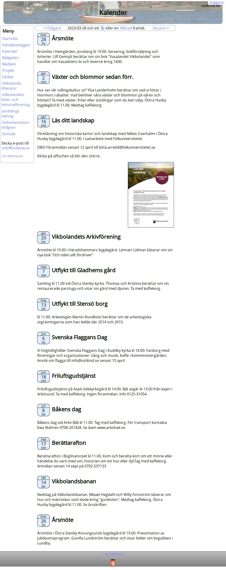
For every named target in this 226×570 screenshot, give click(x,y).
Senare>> (161, 28)
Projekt (8, 70)
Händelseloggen (16, 44)
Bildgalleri (10, 57)
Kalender (10, 51)
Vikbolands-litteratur (11, 86)
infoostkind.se (15, 147)
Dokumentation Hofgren (15, 125)
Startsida (10, 38)
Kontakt (9, 133)
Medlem (9, 64)
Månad (126, 28)
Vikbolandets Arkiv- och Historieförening (15, 99)
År (103, 28)
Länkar (8, 76)
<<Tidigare (52, 28)
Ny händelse (114, 554)
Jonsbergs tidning (10, 114)
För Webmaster (12, 156)
